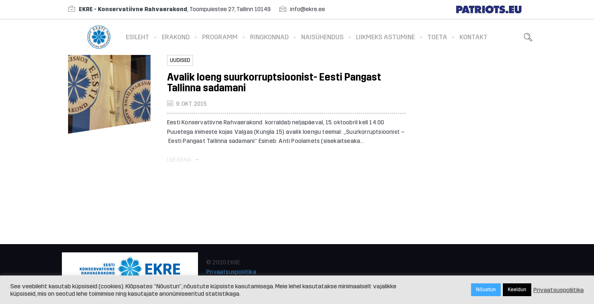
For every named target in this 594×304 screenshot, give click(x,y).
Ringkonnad (269, 37)
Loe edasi (182, 160)
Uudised (180, 60)
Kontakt (474, 37)
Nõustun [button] (486, 289)
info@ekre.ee (307, 9)
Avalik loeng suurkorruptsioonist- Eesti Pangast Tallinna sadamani (274, 82)
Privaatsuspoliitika (231, 272)
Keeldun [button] (517, 289)
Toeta (437, 37)
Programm (220, 37)
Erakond (176, 37)
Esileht (137, 37)
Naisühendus (322, 37)
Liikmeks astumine (385, 37)
